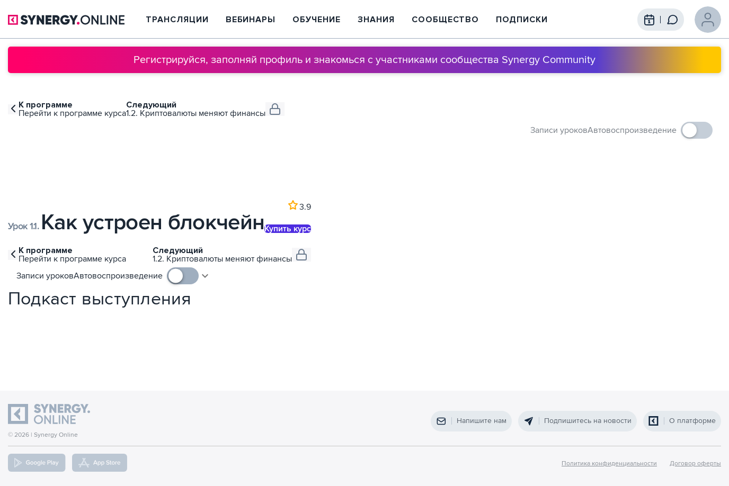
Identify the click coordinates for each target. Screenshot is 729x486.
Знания (376, 19)
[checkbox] (650, 130)
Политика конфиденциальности (609, 464)
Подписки (522, 19)
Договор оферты (695, 464)
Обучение (316, 19)
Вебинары (251, 19)
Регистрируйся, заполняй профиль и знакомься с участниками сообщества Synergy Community (364, 59)
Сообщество (445, 19)
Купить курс (287, 228)
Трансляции (177, 19)
